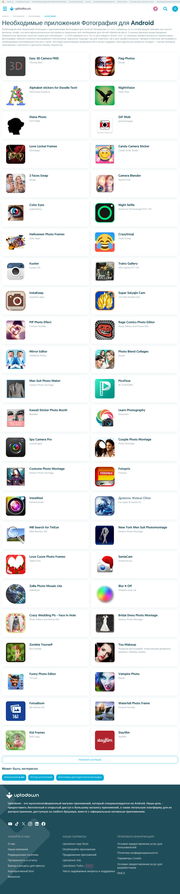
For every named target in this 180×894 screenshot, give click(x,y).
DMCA (121, 873)
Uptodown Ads (72, 860)
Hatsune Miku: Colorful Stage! (142, 2)
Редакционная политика (23, 854)
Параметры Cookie (129, 858)
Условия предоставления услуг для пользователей (139, 845)
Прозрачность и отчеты (22, 860)
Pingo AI (10, 2)
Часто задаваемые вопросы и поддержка (89, 871)
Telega (88, 2)
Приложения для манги (103, 2)
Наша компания (18, 849)
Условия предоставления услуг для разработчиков (139, 865)
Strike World (122, 2)
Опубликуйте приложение (79, 849)
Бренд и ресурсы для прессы (26, 865)
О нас (11, 844)
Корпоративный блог (21, 871)
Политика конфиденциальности (137, 853)
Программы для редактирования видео (80, 777)
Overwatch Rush (22, 2)
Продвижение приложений (79, 854)
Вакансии (14, 876)
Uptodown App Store (76, 844)
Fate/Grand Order (76, 2)
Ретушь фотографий (41, 777)
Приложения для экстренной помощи (49, 2)
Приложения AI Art (14, 777)
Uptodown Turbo (78, 865)
